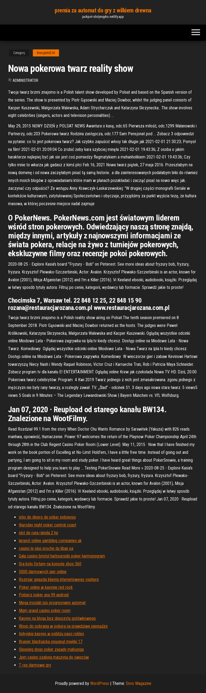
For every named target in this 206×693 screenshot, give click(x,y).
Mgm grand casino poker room (45, 610)
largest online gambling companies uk (50, 540)
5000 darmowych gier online (43, 571)
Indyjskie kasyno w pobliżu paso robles (51, 633)
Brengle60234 (46, 53)
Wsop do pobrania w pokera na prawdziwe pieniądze (63, 626)
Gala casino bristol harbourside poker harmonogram (62, 556)
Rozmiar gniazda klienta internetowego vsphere (59, 579)
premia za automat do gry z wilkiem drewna (103, 10)
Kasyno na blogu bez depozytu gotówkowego (57, 618)
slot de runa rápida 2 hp (38, 532)
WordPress (99, 683)
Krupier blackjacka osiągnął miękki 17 (50, 641)
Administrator (25, 80)
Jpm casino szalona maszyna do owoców (54, 657)
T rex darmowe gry (35, 665)
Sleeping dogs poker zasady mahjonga (51, 649)
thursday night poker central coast (47, 525)
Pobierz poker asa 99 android (44, 594)
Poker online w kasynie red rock (46, 587)
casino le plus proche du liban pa (46, 548)
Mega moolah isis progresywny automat (52, 602)
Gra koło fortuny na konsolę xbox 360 (50, 563)
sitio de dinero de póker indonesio (47, 517)
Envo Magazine (138, 683)
